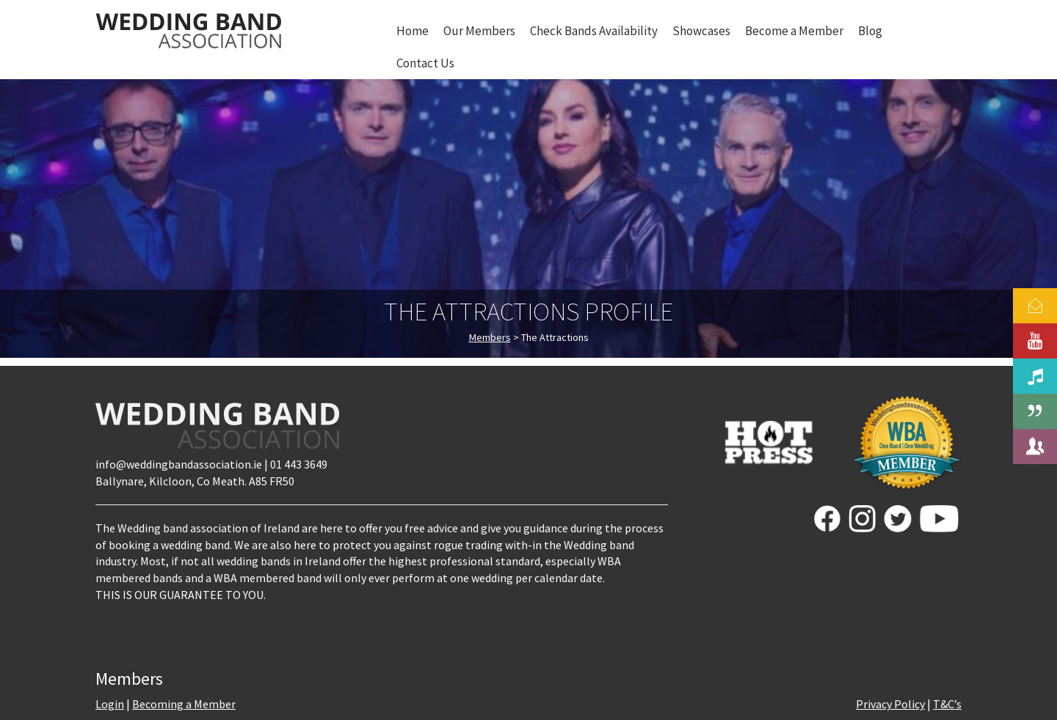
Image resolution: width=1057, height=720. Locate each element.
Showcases (701, 31)
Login (109, 704)
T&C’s (947, 704)
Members (490, 337)
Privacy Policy (890, 704)
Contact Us (425, 63)
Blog (870, 31)
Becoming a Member (184, 704)
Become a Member (794, 31)
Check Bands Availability (594, 31)
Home (412, 31)
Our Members (479, 31)
